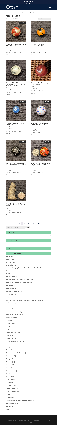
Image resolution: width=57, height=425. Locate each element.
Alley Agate (10, 262)
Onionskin (9, 356)
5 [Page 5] (26, 223)
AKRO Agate (10, 259)
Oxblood (9, 362)
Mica (7, 344)
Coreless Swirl (11, 288)
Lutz (7, 329)
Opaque (8, 359)
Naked (8, 350)
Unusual (8, 406)
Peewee (8, 365)
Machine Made (11, 332)
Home (8, 12)
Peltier (8, 368)
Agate (8, 256)
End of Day (10, 294)
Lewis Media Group (23, 420)
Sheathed (9, 383)
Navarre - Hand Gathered (15, 353)
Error (7, 297)
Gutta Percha (10, 306)
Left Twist (9, 323)
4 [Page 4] (24, 223)
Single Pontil (10, 388)
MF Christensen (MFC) (13, 341)
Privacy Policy (37, 420)
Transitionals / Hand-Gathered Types (19, 400)
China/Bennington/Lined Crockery (18, 279)
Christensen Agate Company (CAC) (18, 282)
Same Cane (10, 380)
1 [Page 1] (17, 223)
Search (27, 227)
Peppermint (10, 371)
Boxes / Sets (10, 276)
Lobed (8, 326)
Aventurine (10, 265)
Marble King (10, 338)
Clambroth (9, 285)
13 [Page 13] (36, 223)
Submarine (9, 394)
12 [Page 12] (33, 223)
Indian (8, 309)
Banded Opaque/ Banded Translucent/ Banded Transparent (27, 268)
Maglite (8, 335)
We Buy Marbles (28, 1)
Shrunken (9, 385)
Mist (7, 347)
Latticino (9, 320)
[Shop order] (44, 19)
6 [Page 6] (28, 223)
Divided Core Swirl (12, 291)
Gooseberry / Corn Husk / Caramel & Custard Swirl (23, 300)
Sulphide (9, 397)
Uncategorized (11, 403)
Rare (7, 374)
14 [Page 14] (39, 223)
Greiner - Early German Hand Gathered (19, 303)
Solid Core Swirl (11, 391)
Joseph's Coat (11, 317)
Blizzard (8, 273)
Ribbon (8, 377)
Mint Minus (26, 12)
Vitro (7, 409)
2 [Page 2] (19, 223)
